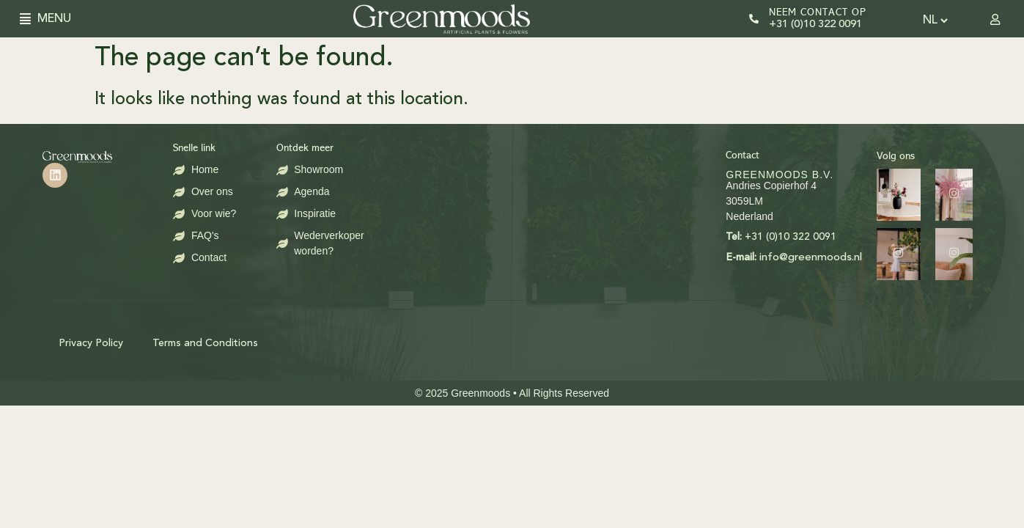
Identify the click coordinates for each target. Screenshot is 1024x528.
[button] (30, 18)
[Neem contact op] (754, 18)
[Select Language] (935, 20)
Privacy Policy (91, 343)
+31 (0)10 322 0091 (815, 24)
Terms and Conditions (205, 343)
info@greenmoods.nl (681, 257)
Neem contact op (817, 12)
